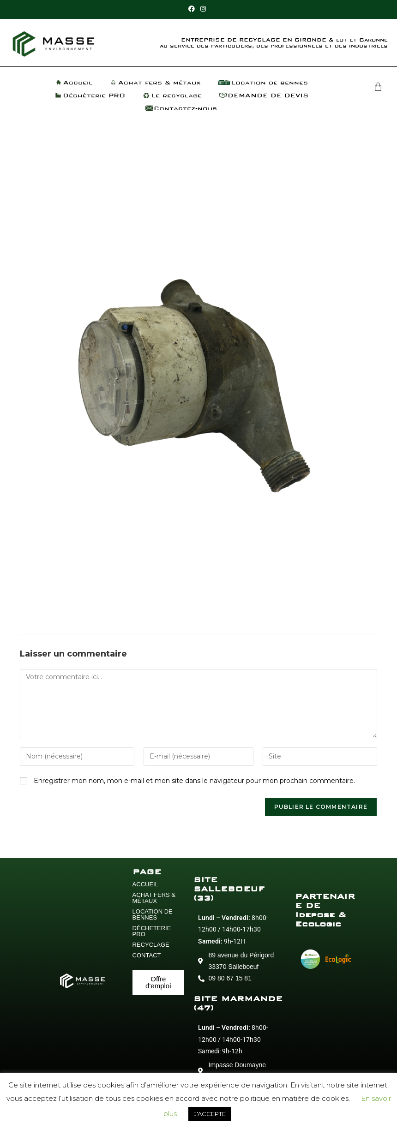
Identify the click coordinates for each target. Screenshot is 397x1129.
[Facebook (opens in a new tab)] (193, 9)
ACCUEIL (145, 884)
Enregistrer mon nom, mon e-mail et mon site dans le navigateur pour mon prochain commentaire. (194, 781)
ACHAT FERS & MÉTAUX (153, 897)
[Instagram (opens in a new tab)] (203, 9)
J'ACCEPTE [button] (210, 1113)
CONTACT (146, 955)
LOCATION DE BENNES (152, 914)
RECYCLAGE (150, 944)
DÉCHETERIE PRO (151, 931)
